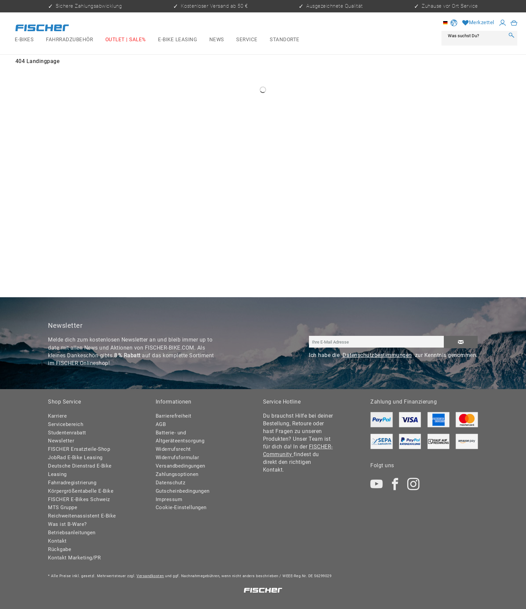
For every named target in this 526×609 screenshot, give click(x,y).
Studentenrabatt (67, 433)
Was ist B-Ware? (67, 524)
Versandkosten (150, 576)
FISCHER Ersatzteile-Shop (79, 449)
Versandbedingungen (180, 466)
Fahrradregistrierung (72, 483)
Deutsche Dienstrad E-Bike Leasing (80, 470)
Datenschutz (171, 483)
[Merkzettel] (478, 22)
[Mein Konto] (502, 22)
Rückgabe (59, 549)
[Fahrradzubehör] (69, 40)
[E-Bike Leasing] (177, 40)
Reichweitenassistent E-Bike (82, 516)
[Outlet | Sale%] (125, 40)
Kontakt (57, 541)
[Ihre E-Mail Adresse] (376, 342)
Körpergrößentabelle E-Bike (80, 491)
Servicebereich (65, 424)
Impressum (169, 499)
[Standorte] (285, 40)
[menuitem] (24, 40)
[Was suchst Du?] (475, 36)
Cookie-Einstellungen (181, 507)
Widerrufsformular (177, 457)
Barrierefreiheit (174, 416)
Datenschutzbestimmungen (377, 355)
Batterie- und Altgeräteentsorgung (180, 437)
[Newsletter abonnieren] (461, 342)
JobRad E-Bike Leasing (75, 457)
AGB (161, 424)
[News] (216, 40)
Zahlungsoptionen (177, 474)
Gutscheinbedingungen (183, 491)
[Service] (247, 40)
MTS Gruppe (62, 507)
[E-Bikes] (24, 40)
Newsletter (61, 441)
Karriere (57, 416)
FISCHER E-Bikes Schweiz (79, 499)
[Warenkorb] (514, 22)
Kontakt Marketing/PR (74, 558)
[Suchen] (511, 36)
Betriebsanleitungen (72, 533)
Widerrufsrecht (173, 449)
